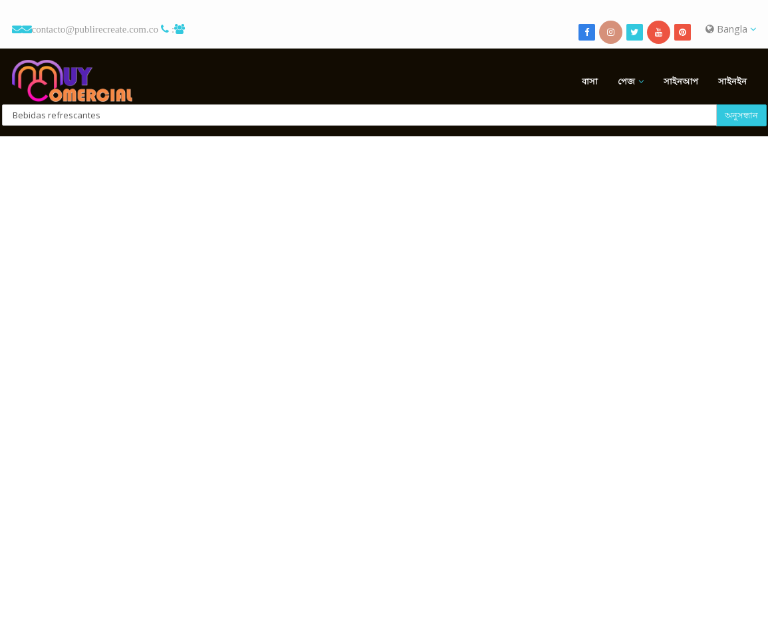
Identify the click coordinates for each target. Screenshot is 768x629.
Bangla (731, 28)
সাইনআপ (681, 81)
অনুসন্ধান (741, 115)
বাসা (590, 81)
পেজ (626, 81)
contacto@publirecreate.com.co (95, 29)
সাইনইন (732, 81)
